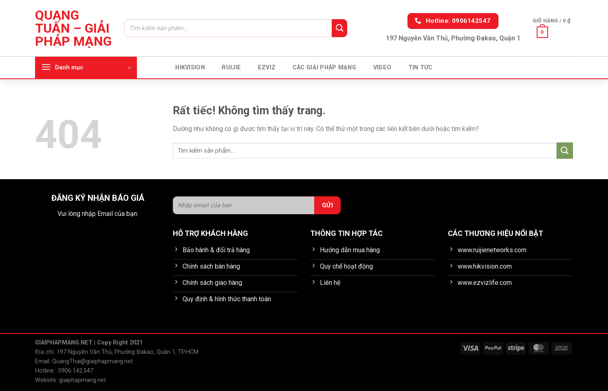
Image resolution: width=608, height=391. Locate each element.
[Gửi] (339, 28)
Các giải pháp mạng (324, 67)
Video (382, 67)
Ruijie (231, 67)
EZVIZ (266, 67)
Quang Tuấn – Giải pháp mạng (73, 28)
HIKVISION (190, 67)
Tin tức (420, 67)
